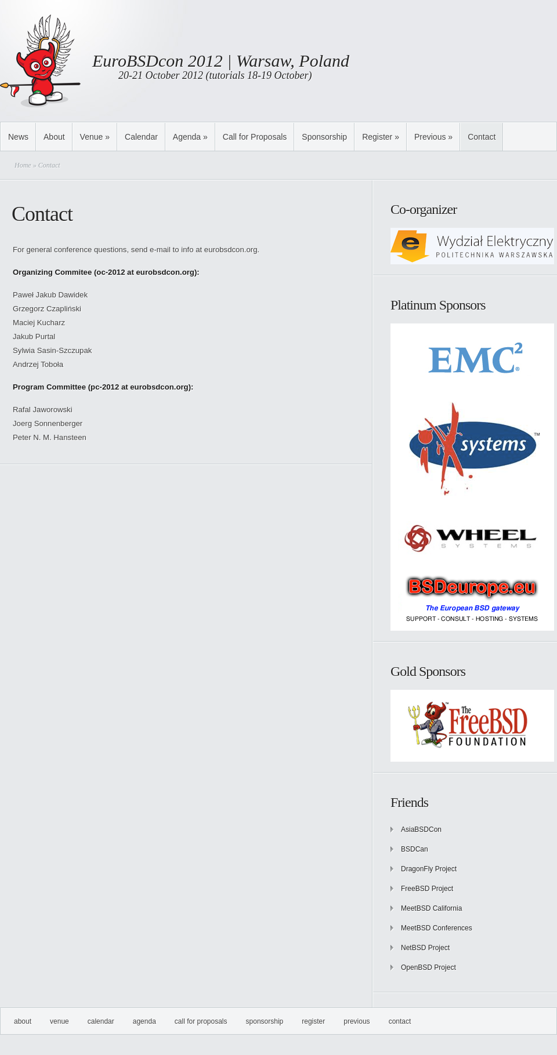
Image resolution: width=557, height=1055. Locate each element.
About (54, 136)
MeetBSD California (431, 908)
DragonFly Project (429, 869)
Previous (433, 136)
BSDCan (414, 849)
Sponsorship (324, 136)
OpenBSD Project (428, 967)
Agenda (190, 136)
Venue (95, 136)
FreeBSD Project (427, 889)
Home (23, 165)
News (18, 136)
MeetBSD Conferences (436, 928)
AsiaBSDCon (421, 829)
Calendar (141, 136)
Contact (481, 136)
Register (380, 136)
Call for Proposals (255, 136)
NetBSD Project (425, 948)
